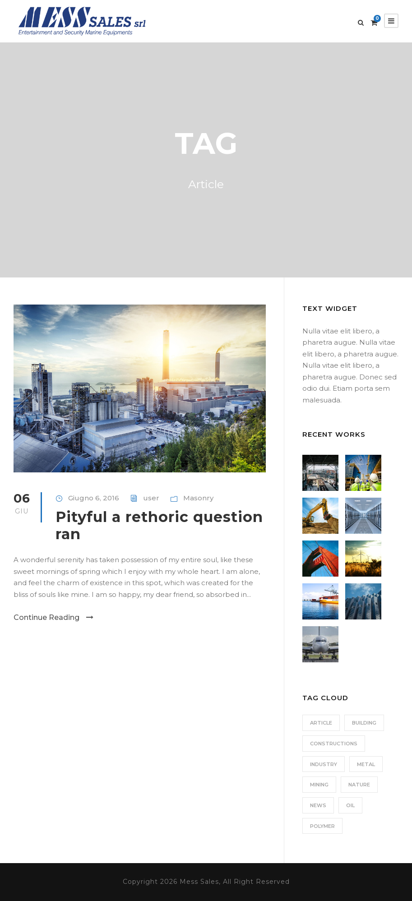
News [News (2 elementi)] (318, 805)
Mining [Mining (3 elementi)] (319, 784)
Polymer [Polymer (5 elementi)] (322, 826)
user (151, 498)
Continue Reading (53, 617)
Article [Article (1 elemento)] (321, 723)
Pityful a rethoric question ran (159, 525)
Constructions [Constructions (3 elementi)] (333, 743)
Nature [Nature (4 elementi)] (359, 784)
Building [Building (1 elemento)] (364, 723)
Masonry (198, 498)
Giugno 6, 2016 (93, 498)
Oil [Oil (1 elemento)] (350, 805)
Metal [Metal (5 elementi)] (366, 764)
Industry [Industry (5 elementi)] (323, 764)
